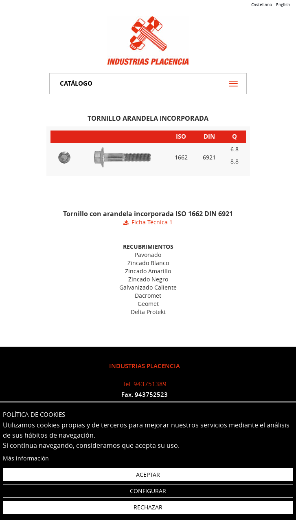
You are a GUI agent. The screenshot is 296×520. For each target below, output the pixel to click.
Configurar (148, 491)
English (283, 4)
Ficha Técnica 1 (152, 222)
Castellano (261, 4)
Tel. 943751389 (145, 384)
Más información (26, 458)
